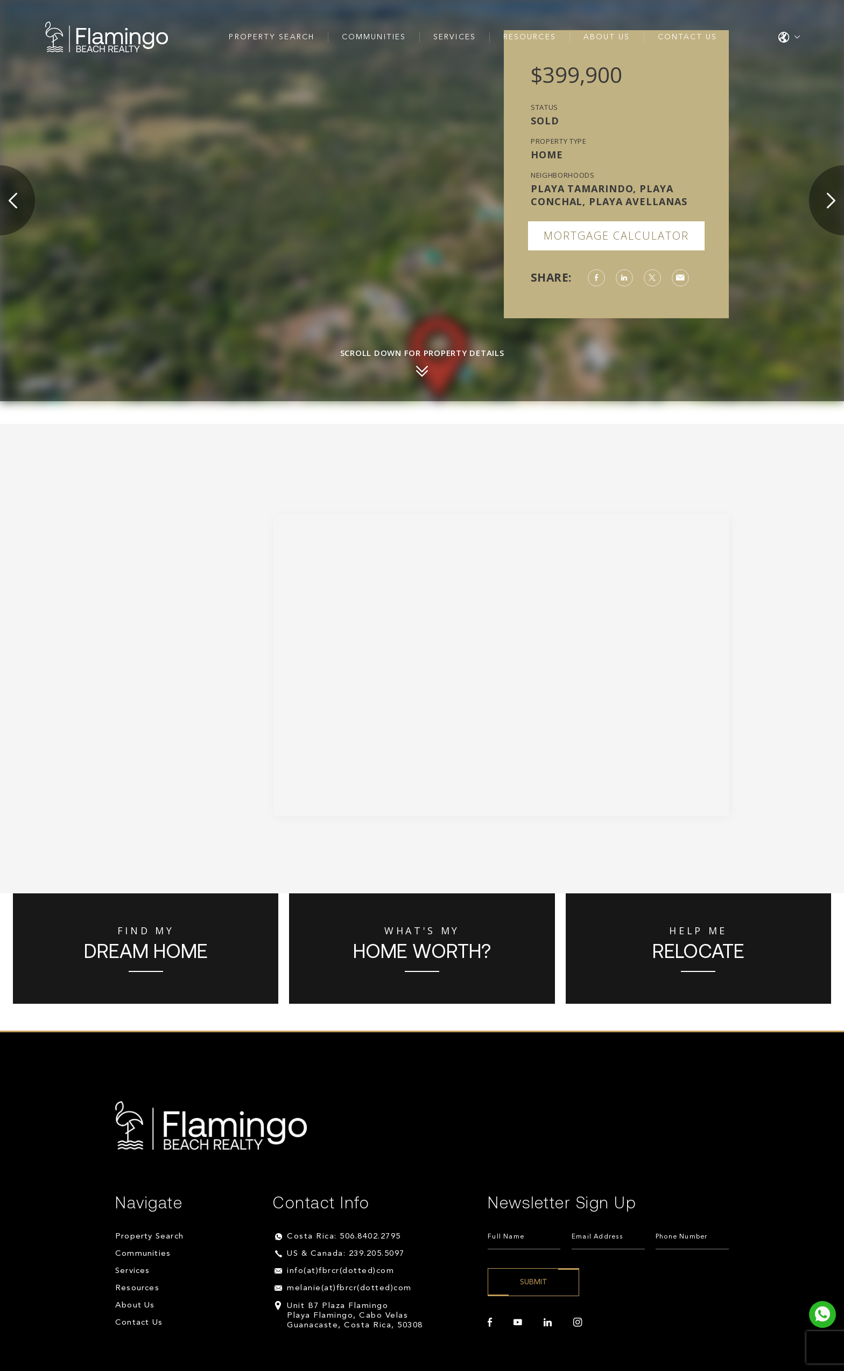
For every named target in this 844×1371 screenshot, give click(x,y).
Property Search (271, 37)
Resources (529, 37)
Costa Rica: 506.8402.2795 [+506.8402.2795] (344, 1237)
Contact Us (688, 37)
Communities (374, 37)
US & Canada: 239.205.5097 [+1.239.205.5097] (346, 1254)
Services (454, 37)
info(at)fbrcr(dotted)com (340, 1271)
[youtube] (518, 1322)
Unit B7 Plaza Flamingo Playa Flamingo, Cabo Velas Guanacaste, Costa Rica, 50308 (355, 1316)
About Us (606, 37)
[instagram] (577, 1322)
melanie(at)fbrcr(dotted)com (349, 1288)
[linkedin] (548, 1322)
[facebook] (490, 1322)
